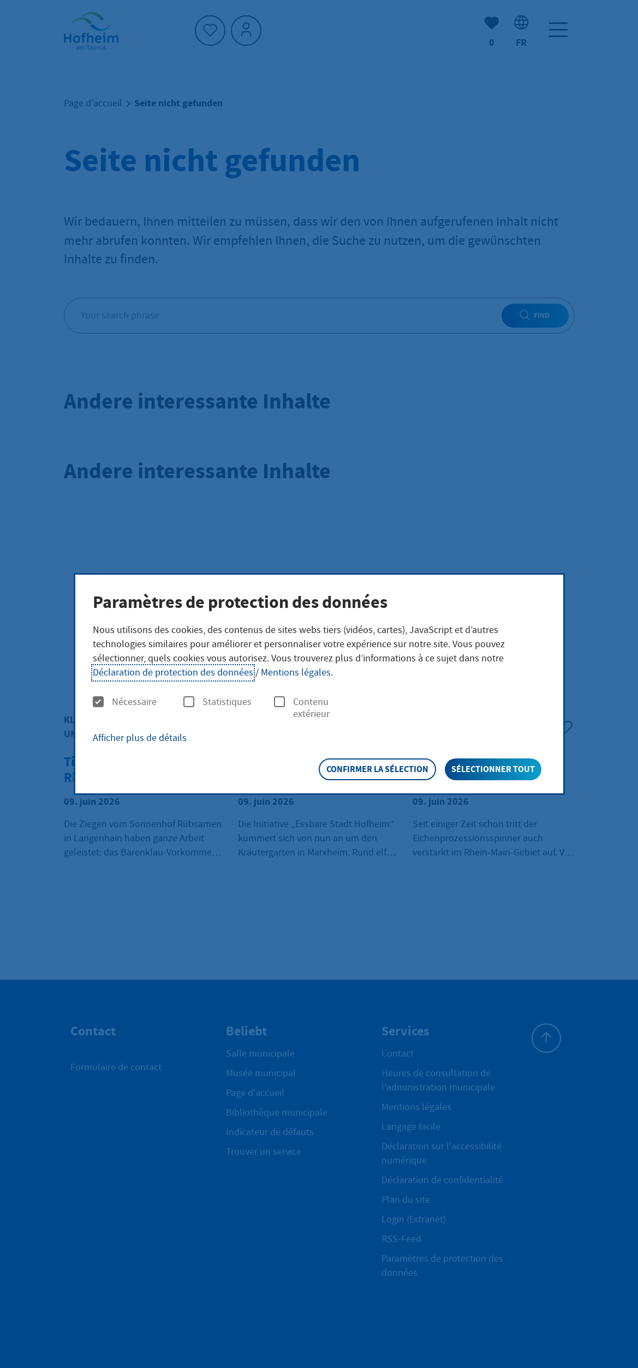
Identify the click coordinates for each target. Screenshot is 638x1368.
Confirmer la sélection (377, 769)
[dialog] (319, 684)
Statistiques (217, 702)
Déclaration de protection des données (173, 672)
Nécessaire (125, 702)
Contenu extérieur (302, 708)
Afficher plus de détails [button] (140, 738)
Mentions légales (296, 672)
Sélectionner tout (493, 769)
